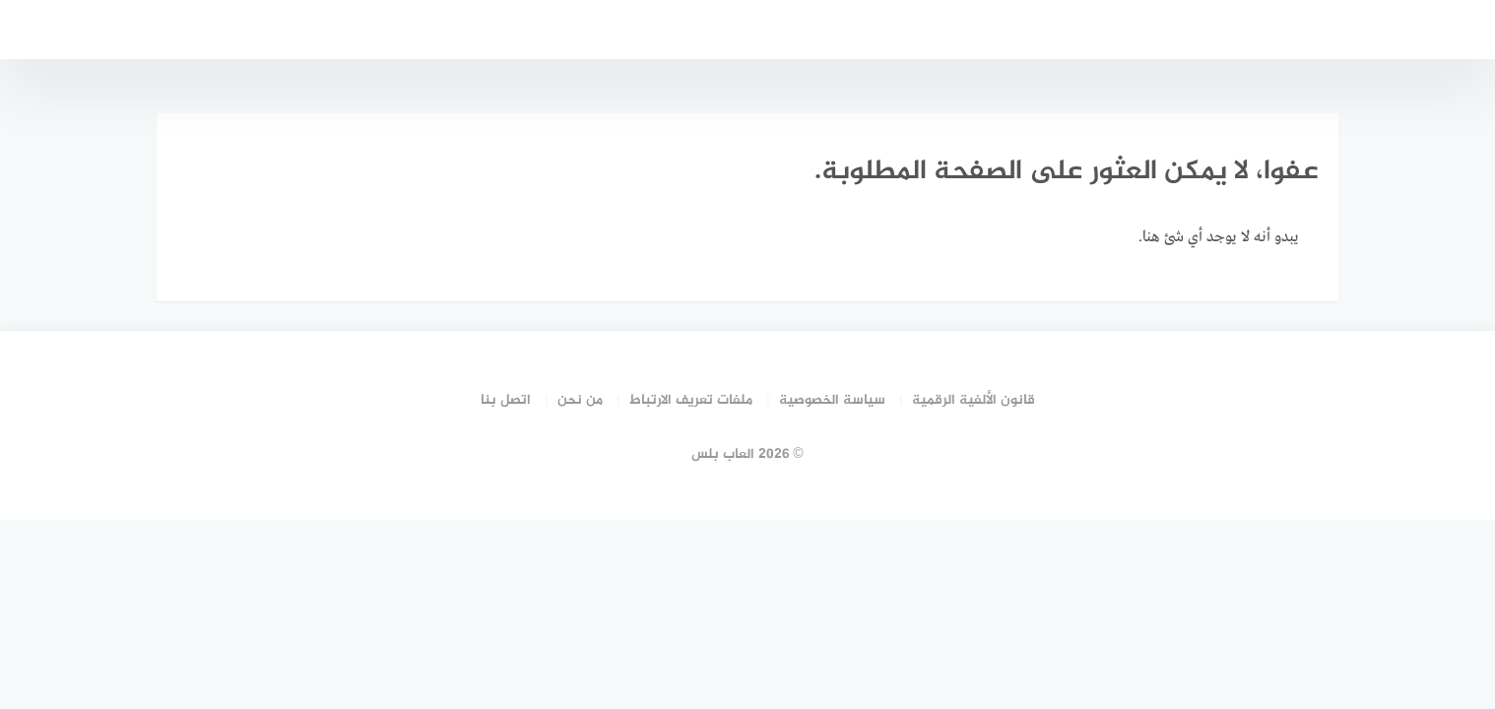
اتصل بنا (506, 400)
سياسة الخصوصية (832, 400)
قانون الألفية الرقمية (973, 400)
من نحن (580, 400)
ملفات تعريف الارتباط (690, 400)
